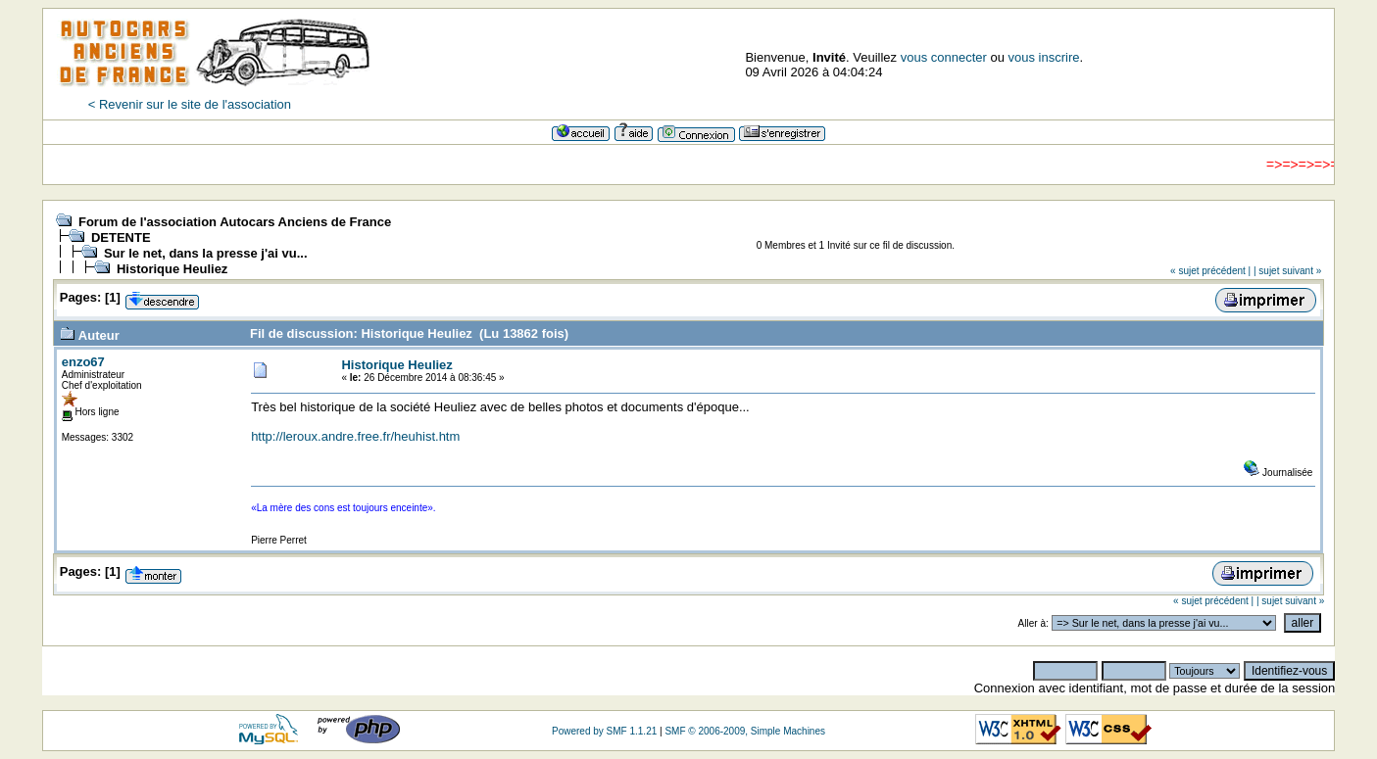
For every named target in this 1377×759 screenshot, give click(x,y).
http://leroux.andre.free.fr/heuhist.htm (355, 436)
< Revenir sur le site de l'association (189, 104)
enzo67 (83, 362)
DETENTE (121, 237)
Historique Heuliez (172, 268)
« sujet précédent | (1210, 270)
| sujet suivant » (1287, 270)
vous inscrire (1044, 57)
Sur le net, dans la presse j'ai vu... (206, 253)
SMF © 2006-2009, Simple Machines (744, 731)
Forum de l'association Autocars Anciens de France (234, 221)
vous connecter (944, 57)
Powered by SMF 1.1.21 (604, 731)
